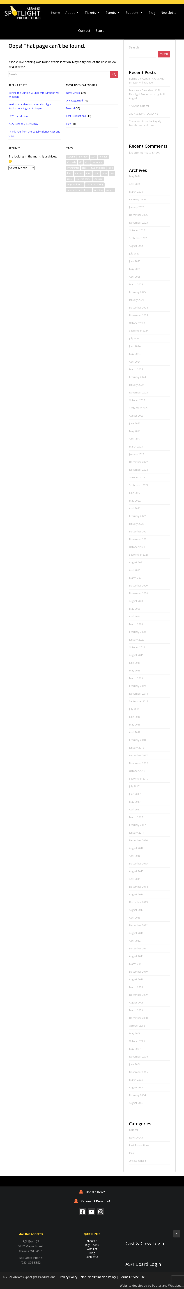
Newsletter (169, 12)
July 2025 (134, 253)
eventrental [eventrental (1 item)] (73, 167)
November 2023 (138, 392)
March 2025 (136, 284)
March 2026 (136, 191)
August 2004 (136, 1087)
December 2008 (138, 1018)
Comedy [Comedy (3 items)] (71, 162)
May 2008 (135, 1033)
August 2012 (136, 933)
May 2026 (135, 176)
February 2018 (137, 740)
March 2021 (136, 577)
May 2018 (135, 724)
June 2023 (135, 423)
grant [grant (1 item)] (84, 167)
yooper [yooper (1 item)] (110, 190)
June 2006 (135, 1064)
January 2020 (136, 639)
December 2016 (138, 840)
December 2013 (138, 902)
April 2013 (135, 917)
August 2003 (136, 1103)
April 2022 (135, 508)
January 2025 (136, 300)
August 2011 (136, 956)
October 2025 (137, 230)
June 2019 (135, 662)
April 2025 (135, 276)
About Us (92, 1241)
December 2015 (138, 863)
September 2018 (138, 701)
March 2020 (136, 624)
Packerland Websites (166, 1286)
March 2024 (136, 369)
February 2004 (137, 1095)
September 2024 (138, 330)
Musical (70, 108)
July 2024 (134, 338)
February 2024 (137, 377)
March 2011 (136, 964)
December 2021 (138, 531)
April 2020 (135, 616)
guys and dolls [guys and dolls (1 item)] (98, 167)
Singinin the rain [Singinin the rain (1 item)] (75, 184)
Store (100, 30)
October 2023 (137, 400)
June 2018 (135, 716)
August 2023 (136, 415)
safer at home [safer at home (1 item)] (83, 178)
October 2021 (137, 547)
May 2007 (135, 1049)
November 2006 (138, 1056)
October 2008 (137, 1025)
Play (68, 123)
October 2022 (137, 477)
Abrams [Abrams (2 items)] (71, 156)
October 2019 (137, 647)
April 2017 (135, 809)
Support (134, 12)
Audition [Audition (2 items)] (103, 156)
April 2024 (135, 361)
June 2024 (135, 346)
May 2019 (135, 670)
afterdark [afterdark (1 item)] (83, 156)
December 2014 (138, 886)
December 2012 (138, 925)
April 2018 (135, 732)
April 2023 (135, 439)
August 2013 (136, 910)
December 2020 (138, 585)
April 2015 (135, 879)
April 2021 (135, 570)
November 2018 (138, 693)
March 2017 (136, 817)
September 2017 (138, 778)
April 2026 (135, 184)
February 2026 (137, 199)
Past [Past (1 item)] (88, 173)
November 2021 (138, 539)
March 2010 (136, 987)
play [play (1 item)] (104, 173)
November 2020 (138, 593)
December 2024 (138, 307)
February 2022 (137, 516)
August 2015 (136, 871)
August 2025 (136, 245)
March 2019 (136, 678)
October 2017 (137, 771)
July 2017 (134, 786)
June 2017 (135, 794)
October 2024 (137, 323)
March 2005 (136, 1079)
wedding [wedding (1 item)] (98, 190)
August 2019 (136, 655)
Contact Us (92, 1256)
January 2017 (136, 832)
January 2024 (136, 384)
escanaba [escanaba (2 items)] (97, 162)
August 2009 (136, 1002)
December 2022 (138, 462)
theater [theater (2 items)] (87, 190)
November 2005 (138, 1072)
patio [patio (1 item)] (96, 173)
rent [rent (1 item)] (112, 173)
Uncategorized (74, 100)
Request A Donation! (92, 1201)
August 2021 (136, 562)
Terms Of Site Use (132, 1277)
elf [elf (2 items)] (80, 162)
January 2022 (136, 523)
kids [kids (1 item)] (111, 167)
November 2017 (138, 763)
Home (55, 12)
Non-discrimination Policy (98, 1277)
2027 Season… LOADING (23, 124)
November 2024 (138, 315)
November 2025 (138, 222)
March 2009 (136, 1010)
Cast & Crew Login (144, 1243)
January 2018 (136, 747)
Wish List (92, 1249)
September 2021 (138, 554)
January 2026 (136, 207)
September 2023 (138, 408)
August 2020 (136, 601)
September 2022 (138, 485)
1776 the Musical (18, 116)
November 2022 (138, 469)
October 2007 (137, 1041)
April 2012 (135, 940)
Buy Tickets (92, 1245)
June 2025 (135, 261)
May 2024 (135, 354)
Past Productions (76, 116)
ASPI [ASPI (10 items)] (93, 156)
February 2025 (137, 292)
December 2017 (138, 755)
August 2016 (136, 848)
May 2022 (135, 500)
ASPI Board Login (143, 1264)
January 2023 (136, 454)
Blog (151, 12)
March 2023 (136, 446)
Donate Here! (92, 1192)
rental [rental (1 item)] (70, 178)
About (72, 12)
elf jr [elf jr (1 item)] (87, 162)
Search (134, 47)
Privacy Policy (68, 1277)
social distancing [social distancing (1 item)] (94, 184)
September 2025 (138, 238)
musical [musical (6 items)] (79, 173)
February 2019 (137, 686)
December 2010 (138, 971)
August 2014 (136, 894)
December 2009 (138, 994)
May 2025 (135, 269)
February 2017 (137, 825)
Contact (84, 30)
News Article (73, 92)
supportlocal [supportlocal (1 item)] (73, 190)
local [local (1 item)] (69, 173)
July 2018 (134, 709)
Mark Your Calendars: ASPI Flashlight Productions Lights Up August (147, 94)
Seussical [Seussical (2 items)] (98, 178)
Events (113, 12)
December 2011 (138, 948)
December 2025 (138, 215)
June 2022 (135, 493)
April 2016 (135, 855)
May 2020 (135, 608)
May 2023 (135, 431)
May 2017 (135, 801)
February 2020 (137, 632)
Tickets (92, 12)
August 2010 (136, 979)
